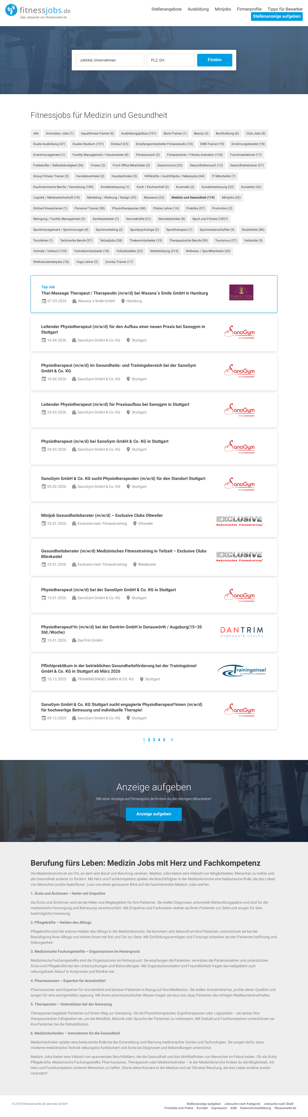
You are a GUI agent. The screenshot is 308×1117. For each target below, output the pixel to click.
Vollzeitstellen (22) (129, 251)
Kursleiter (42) (251, 187)
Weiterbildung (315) (164, 251)
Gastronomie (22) (169, 165)
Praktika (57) (195, 208)
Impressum (219, 1108)
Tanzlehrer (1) (43, 240)
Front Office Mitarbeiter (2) (131, 165)
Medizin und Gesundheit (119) (193, 197)
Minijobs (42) (231, 197)
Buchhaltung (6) (227, 133)
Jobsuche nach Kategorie (242, 1104)
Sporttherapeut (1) (179, 230)
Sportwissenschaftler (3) (217, 230)
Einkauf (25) (120, 144)
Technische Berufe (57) (76, 240)
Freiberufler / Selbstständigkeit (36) (58, 165)
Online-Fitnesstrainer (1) (50, 208)
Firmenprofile (249, 9)
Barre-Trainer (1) (175, 133)
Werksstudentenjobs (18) (51, 262)
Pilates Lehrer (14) (166, 208)
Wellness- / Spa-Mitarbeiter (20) (208, 251)
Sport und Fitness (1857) (210, 219)
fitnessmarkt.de (285, 1108)
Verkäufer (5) (253, 240)
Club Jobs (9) (256, 133)
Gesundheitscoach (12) (206, 165)
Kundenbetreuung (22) (218, 187)
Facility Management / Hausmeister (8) (101, 155)
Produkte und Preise (178, 1108)
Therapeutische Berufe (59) (188, 240)
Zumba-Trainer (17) (119, 262)
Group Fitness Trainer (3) (51, 176)
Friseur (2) (98, 165)
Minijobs (223, 9)
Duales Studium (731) (88, 144)
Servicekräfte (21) (138, 219)
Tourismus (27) (226, 240)
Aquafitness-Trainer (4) (97, 133)
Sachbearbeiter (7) (106, 219)
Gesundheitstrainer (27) (247, 165)
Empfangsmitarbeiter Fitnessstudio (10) (164, 144)
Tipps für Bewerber (285, 9)
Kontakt (202, 1108)
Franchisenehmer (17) (246, 155)
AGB (233, 1108)
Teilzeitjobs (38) (111, 240)
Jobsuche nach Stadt (278, 1104)
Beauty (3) (201, 133)
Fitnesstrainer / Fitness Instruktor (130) (195, 155)
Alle (36, 133)
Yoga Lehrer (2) (87, 262)
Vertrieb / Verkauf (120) (50, 251)
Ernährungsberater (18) (248, 144)
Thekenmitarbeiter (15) (146, 240)
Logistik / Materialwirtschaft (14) (56, 197)
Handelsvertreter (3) (90, 176)
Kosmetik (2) (185, 187)
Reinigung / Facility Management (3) (59, 219)
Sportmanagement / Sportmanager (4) (60, 230)
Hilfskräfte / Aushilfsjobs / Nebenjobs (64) (174, 176)
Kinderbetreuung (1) (115, 187)
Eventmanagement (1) (49, 155)
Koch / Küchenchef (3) (153, 187)
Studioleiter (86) (253, 230)
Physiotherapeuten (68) (129, 208)
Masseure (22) (154, 197)
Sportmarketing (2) (109, 230)
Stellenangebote (166, 9)
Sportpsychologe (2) (144, 230)
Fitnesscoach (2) (148, 155)
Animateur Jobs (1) (60, 133)
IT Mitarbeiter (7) (223, 176)
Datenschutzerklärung (255, 1108)
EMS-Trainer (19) (212, 144)
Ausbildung (198, 9)
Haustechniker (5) (124, 176)
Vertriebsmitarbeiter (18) (91, 251)
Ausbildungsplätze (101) (138, 133)
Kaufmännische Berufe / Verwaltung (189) (63, 187)
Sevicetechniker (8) (171, 219)
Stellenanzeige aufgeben (277, 16)
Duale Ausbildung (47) (49, 144)
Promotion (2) (222, 208)
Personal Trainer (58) (90, 208)
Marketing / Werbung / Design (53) (111, 197)
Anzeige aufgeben (153, 813)
